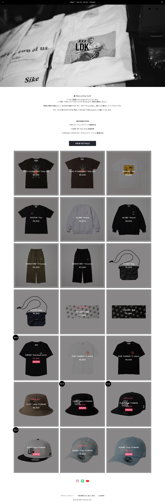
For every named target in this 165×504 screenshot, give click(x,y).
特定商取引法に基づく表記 (86, 496)
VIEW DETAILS (82, 143)
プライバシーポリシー (67, 496)
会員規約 (101, 496)
